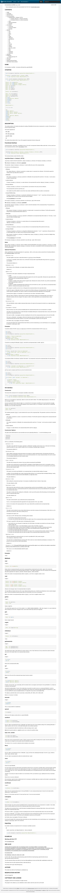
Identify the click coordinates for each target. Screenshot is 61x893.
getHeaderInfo (11, 39)
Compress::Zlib (8, 846)
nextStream (11, 51)
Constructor (11, 26)
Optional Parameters (12, 22)
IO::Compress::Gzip (14, 846)
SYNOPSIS (9, 13)
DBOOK (18, 888)
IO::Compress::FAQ (10, 841)
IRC (47, 890)
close (10, 50)
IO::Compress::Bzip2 (30, 848)
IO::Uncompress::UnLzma (10, 849)
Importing (8, 54)
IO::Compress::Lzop (35, 849)
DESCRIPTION (9, 14)
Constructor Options (12, 27)
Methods (8, 30)
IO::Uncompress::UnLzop (44, 849)
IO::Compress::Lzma (49, 848)
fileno (10, 49)
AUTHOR (8, 59)
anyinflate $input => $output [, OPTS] (16, 17)
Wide (41, 1)
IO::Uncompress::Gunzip (23, 846)
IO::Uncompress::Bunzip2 (39, 848)
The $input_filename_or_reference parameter (19, 18)
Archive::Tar (19, 854)
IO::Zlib (22, 854)
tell (9, 40)
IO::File (52, 403)
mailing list (44, 890)
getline (10, 33)
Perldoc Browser (6, 2)
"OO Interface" (21, 146)
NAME (8, 12)
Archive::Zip (14, 854)
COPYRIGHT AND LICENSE (12, 61)
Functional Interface (10, 16)
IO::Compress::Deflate (33, 846)
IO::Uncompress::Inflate (42, 846)
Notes (10, 21)
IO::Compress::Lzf (8, 850)
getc (9, 35)
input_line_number (12, 47)
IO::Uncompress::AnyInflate (10, 4)
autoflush (10, 46)
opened (10, 45)
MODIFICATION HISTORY (12, 60)
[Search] (52, 2)
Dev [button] (18, 1)
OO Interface (9, 25)
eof (9, 41)
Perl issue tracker (38, 890)
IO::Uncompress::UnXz (26, 849)
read (9, 31)
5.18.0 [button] (14, 1)
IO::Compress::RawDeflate (10, 848)
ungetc (10, 36)
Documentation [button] (24, 1)
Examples (10, 23)
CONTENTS (8, 9)
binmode (10, 44)
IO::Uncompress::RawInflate (20, 848)
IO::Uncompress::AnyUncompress (27, 850)
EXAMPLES (9, 55)
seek (9, 42)
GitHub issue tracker (31, 888)
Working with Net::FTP (13, 56)
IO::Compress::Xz (18, 849)
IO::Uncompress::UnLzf (16, 850)
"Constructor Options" (10, 253)
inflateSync (11, 37)
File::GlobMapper (11, 198)
